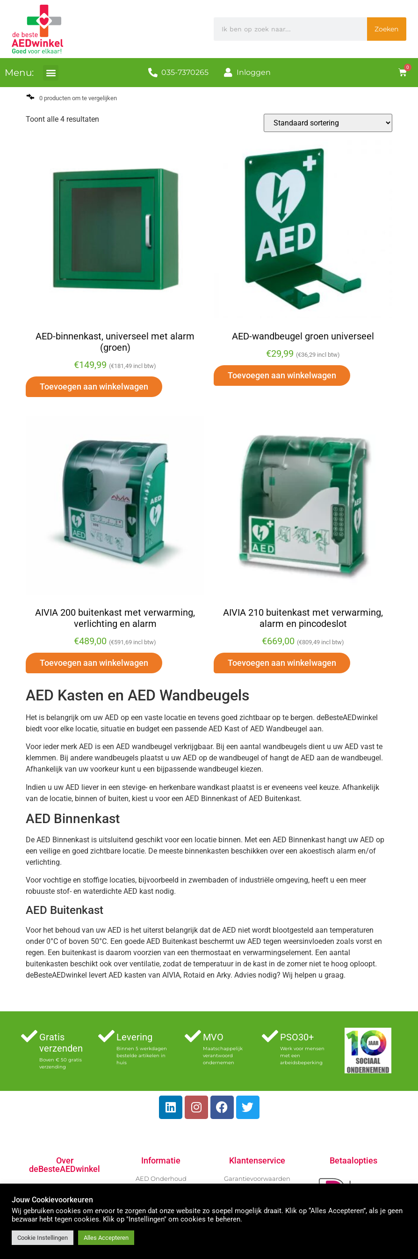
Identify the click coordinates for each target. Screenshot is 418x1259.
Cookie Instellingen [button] (42, 1237)
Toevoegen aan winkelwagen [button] (94, 386)
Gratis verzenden (61, 1042)
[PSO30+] (270, 1036)
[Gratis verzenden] (29, 1036)
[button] (50, 73)
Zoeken (386, 29)
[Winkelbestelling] (328, 123)
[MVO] (193, 1036)
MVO (213, 1037)
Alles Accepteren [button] (106, 1237)
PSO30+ (297, 1037)
